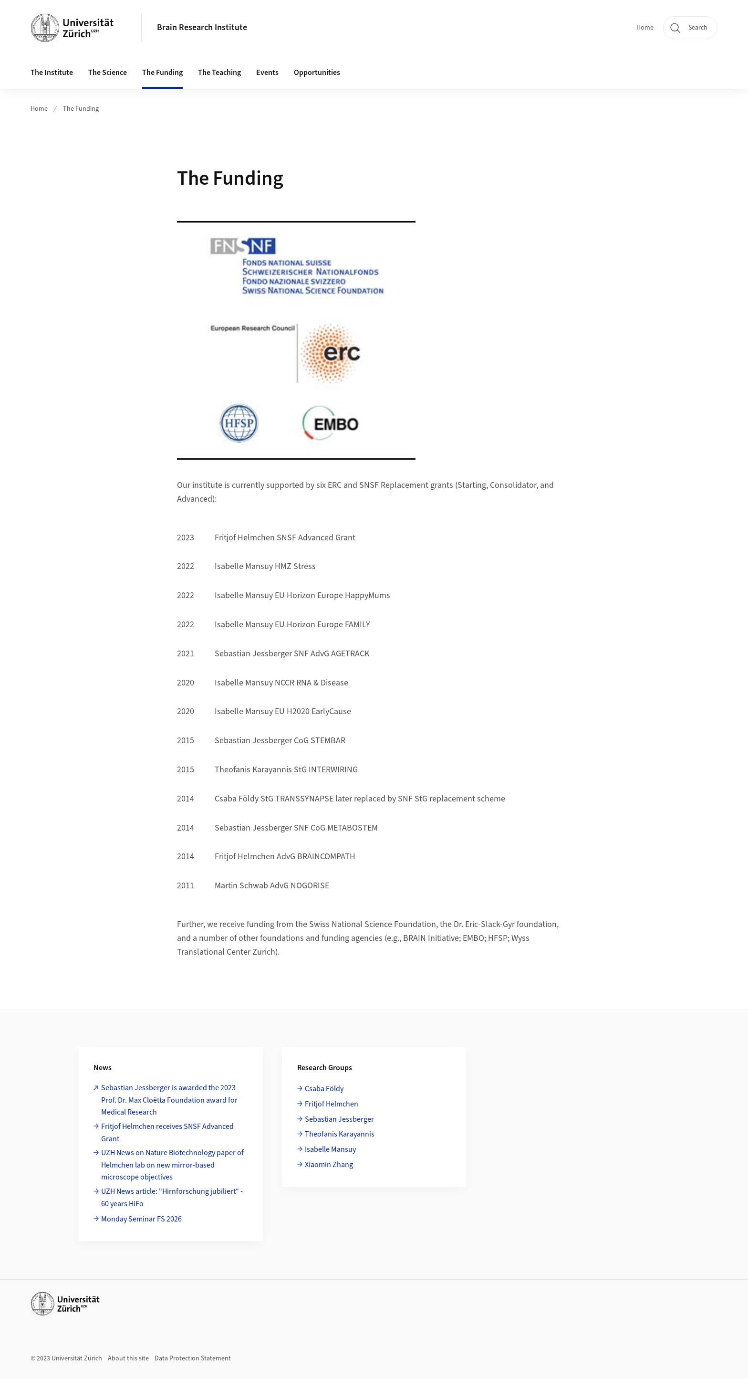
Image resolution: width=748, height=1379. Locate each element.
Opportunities (317, 72)
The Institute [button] (52, 72)
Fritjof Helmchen (331, 1104)
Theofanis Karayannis (339, 1134)
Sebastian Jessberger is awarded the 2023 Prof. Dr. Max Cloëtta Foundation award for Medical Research (169, 1100)
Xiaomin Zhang (329, 1164)
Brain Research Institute (202, 27)
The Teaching (219, 72)
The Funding (162, 72)
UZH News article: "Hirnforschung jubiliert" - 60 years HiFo (172, 1197)
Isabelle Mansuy (330, 1149)
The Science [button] (107, 72)
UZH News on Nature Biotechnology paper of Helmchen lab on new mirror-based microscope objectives (172, 1164)
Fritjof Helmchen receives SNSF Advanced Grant (167, 1132)
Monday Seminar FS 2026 (141, 1219)
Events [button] (267, 72)
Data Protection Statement (193, 1358)
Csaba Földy (324, 1089)
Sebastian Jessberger (339, 1119)
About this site (128, 1358)
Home (645, 27)
